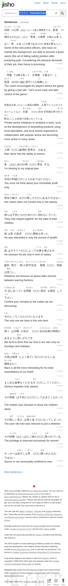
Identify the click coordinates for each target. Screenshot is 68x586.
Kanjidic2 (29, 511)
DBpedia (33, 570)
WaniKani (11, 538)
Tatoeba (60, 153)
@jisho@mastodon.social (28, 494)
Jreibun (60, 63)
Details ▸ (60, 68)
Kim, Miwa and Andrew (38, 491)
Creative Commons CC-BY (20, 529)
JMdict (21, 511)
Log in (63, 3)
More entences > (13, 472)
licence (7, 520)
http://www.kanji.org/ (21, 549)
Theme (54, 3)
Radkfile (49, 511)
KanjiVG (45, 558)
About (46, 3)
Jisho (8, 5)
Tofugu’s (38, 535)
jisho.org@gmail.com (13, 497)
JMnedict (37, 511)
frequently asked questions (15, 500)
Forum (37, 3)
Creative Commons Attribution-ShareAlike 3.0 (28, 573)
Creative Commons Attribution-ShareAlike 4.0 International (36, 552)
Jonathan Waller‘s (30, 582)
